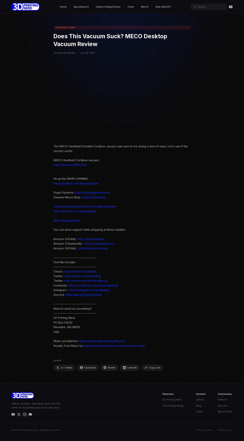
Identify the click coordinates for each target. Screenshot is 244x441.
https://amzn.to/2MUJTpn (70, 165)
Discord (222, 405)
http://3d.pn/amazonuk (93, 248)
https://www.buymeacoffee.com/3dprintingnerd (84, 206)
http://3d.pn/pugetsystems (92, 192)
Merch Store (225, 411)
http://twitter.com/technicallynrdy (85, 280)
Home (63, 6)
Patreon (222, 399)
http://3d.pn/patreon (66, 220)
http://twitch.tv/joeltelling (80, 271)
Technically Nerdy (173, 405)
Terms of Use (225, 430)
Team (130, 6)
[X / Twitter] (19, 414)
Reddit (109, 367)
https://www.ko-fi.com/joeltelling (74, 211)
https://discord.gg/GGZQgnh (83, 295)
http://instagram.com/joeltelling (89, 290)
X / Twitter (64, 367)
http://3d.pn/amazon (91, 239)
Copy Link (152, 367)
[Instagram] (24, 414)
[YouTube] (231, 7)
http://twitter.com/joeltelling (83, 276)
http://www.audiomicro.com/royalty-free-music (114, 346)
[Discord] (30, 414)
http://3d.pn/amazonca (99, 243)
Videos (200, 399)
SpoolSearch (81, 6)
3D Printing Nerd (172, 399)
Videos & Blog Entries (108, 6)
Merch (144, 6)
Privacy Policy (205, 430)
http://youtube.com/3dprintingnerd (75, 183)
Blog (198, 405)
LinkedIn (130, 367)
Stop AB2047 (163, 6)
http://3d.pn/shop (94, 197)
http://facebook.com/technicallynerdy (94, 285)
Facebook (88, 367)
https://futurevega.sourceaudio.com (102, 341)
